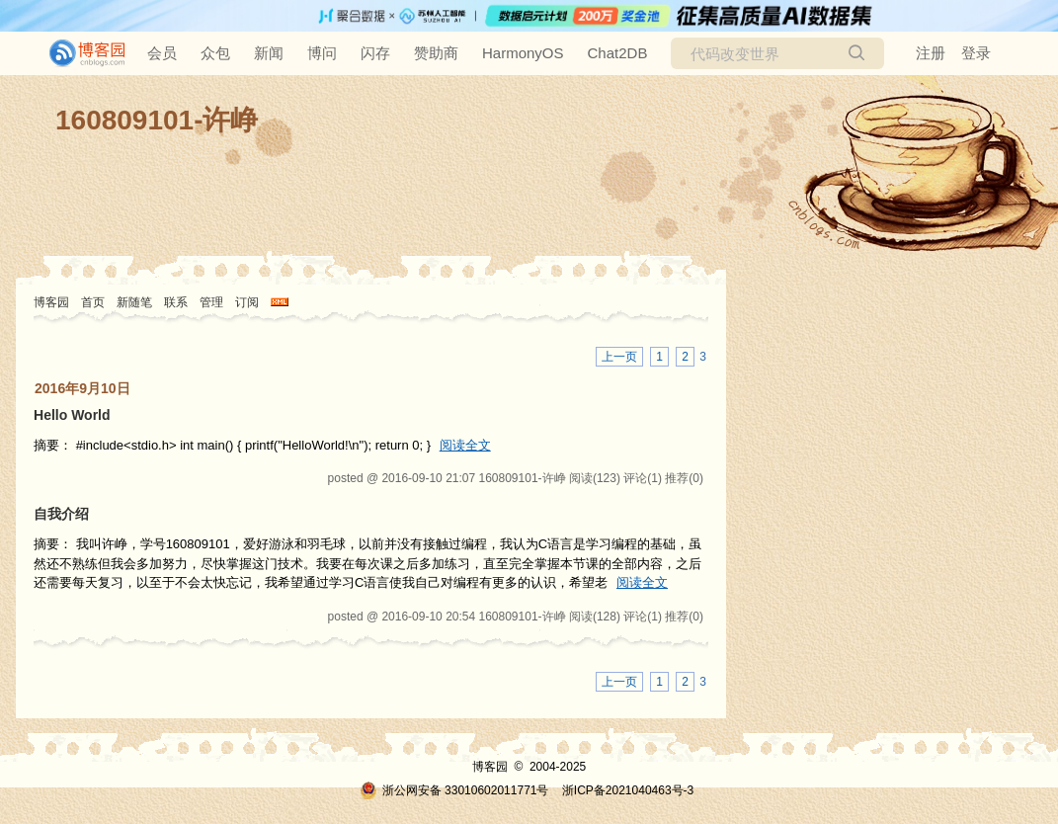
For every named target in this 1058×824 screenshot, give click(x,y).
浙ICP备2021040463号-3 (627, 790)
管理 (211, 302)
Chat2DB (618, 52)
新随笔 (134, 302)
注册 (930, 52)
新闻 (269, 52)
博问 (322, 52)
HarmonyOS (523, 52)
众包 (215, 52)
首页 (93, 302)
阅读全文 (465, 445)
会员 (162, 52)
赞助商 (436, 52)
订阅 (247, 302)
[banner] (79, 53)
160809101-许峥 (156, 120)
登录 (976, 52)
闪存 (375, 52)
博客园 (51, 302)
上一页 (619, 357)
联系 (176, 302)
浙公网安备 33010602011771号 (454, 790)
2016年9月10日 (82, 388)
